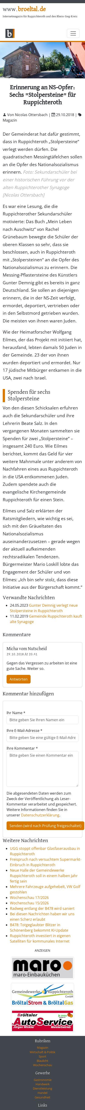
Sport (42, 1056)
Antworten (19, 679)
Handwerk (43, 1084)
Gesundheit (42, 1097)
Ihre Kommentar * (22, 748)
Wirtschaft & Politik (42, 1052)
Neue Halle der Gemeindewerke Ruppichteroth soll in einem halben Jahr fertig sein (44, 876)
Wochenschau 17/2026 (29, 897)
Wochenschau (42, 1065)
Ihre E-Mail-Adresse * (24, 730)
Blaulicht (42, 1061)
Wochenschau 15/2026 (29, 902)
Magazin (42, 1047)
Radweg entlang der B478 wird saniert (42, 908)
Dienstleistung (42, 1088)
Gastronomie (42, 1080)
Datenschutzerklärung (40, 815)
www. (24, 9)
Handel (42, 1093)
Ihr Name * (16, 712)
